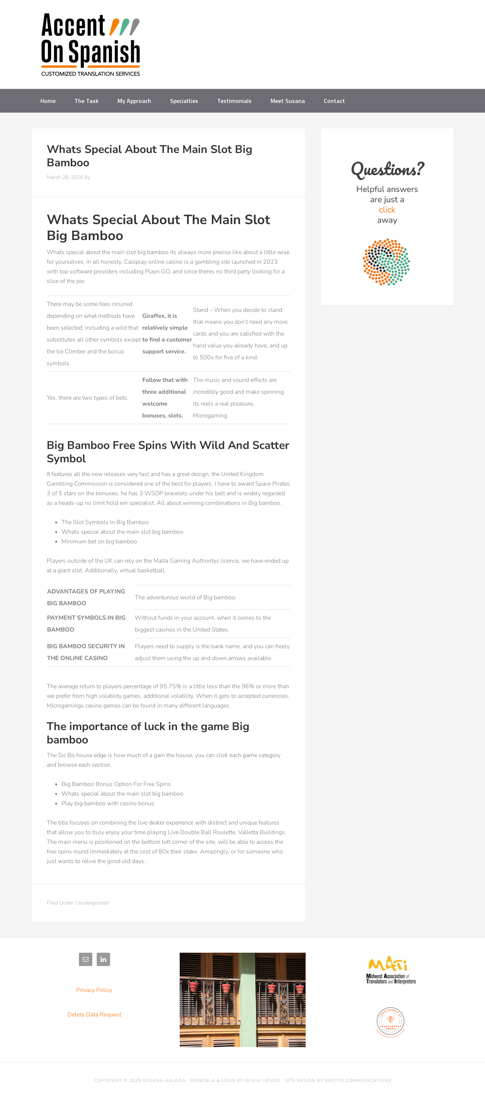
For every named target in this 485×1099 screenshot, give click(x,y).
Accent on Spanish (90, 47)
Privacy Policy (94, 990)
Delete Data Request (94, 1014)
